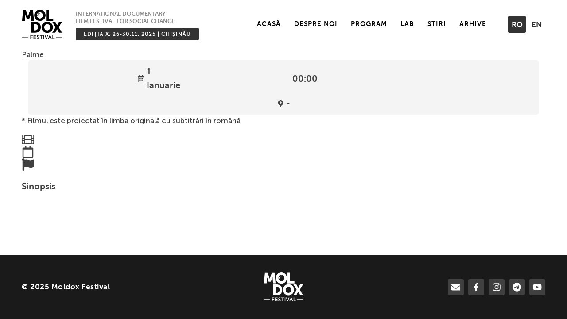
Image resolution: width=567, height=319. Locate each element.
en (537, 24)
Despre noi (316, 24)
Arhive (472, 24)
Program (369, 24)
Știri (436, 24)
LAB (407, 24)
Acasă (269, 24)
